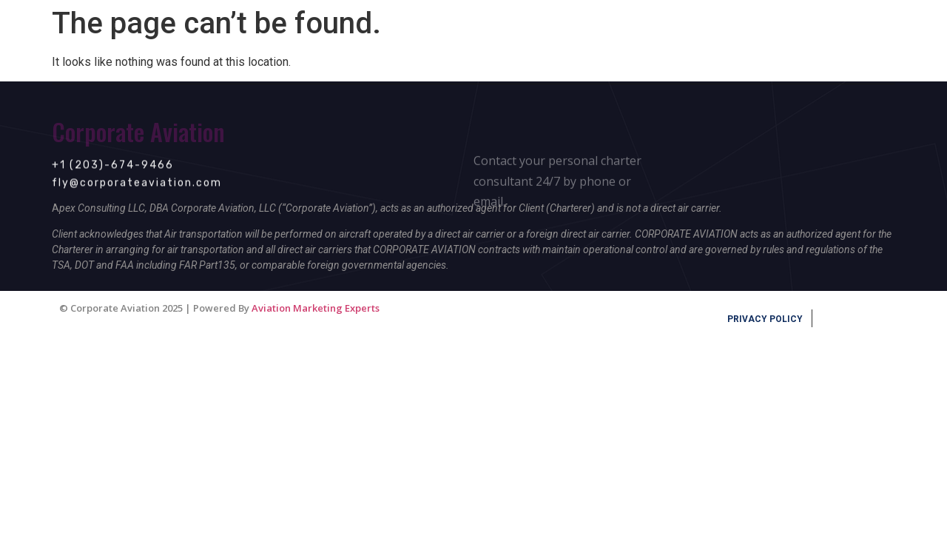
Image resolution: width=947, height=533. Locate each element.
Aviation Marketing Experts (316, 308)
